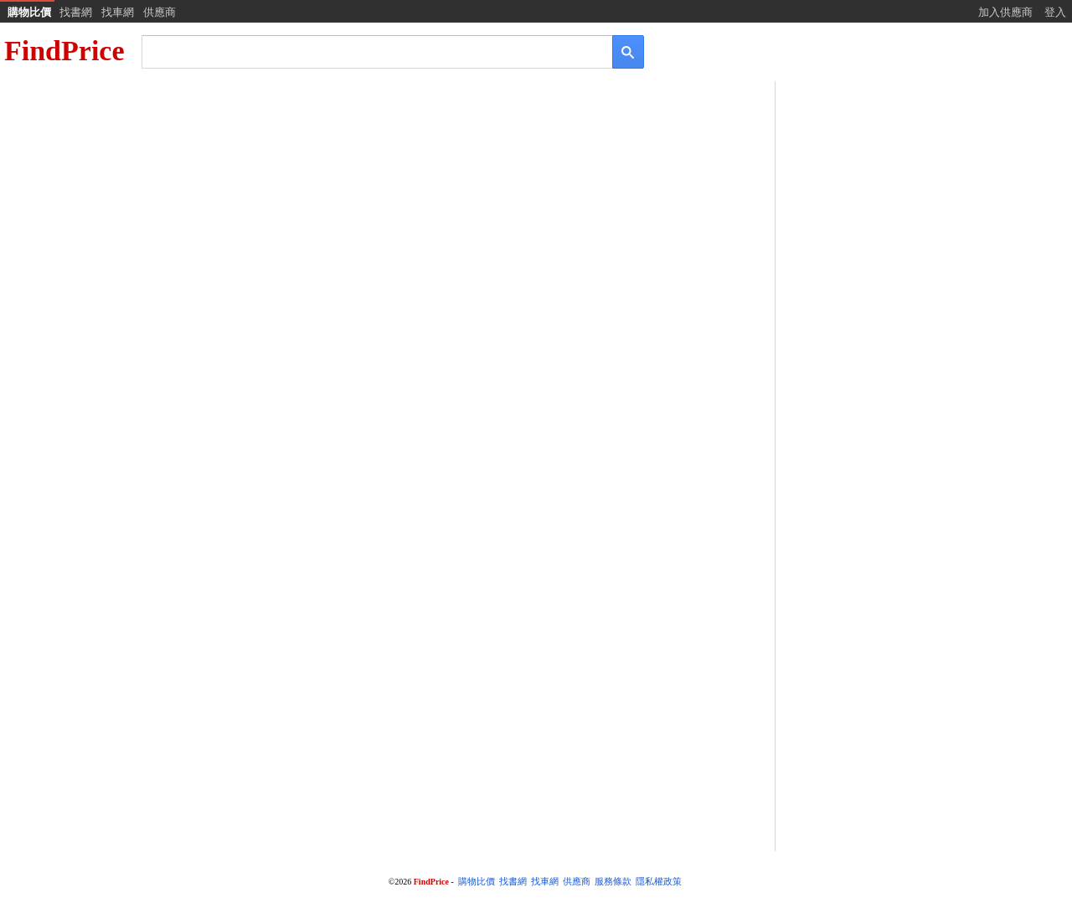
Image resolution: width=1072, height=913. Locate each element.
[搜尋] (365, 50)
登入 (1055, 12)
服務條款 (613, 881)
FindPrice (64, 50)
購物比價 (29, 12)
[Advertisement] (922, 215)
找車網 (117, 12)
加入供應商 (1005, 12)
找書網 (75, 12)
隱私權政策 (659, 881)
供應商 (159, 12)
